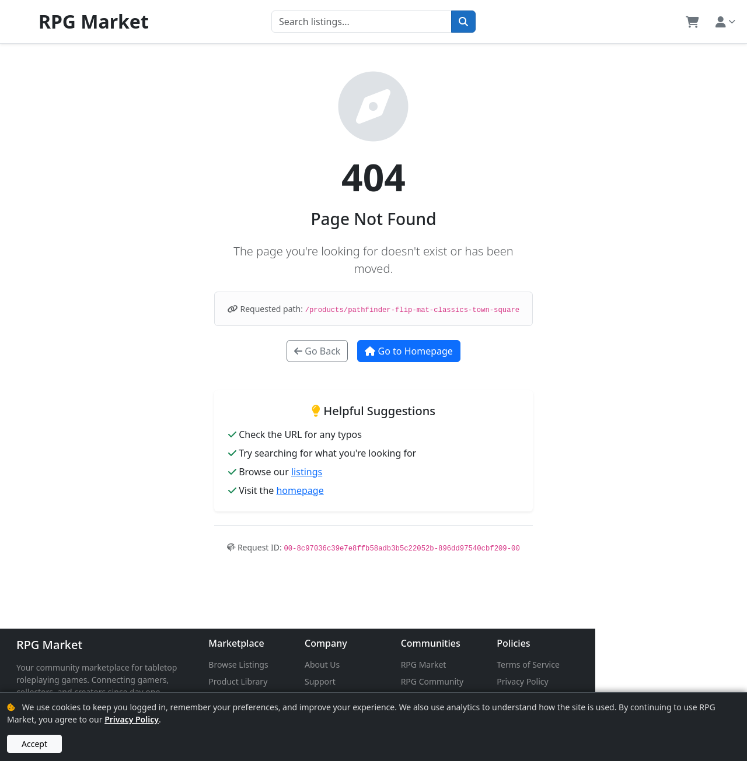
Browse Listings (289, 664)
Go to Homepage (408, 351)
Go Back (317, 351)
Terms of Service (654, 664)
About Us (398, 664)
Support (396, 681)
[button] (692, 21)
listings (306, 471)
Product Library (288, 681)
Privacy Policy (649, 681)
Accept (34, 743)
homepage (299, 490)
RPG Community (533, 681)
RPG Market (49, 645)
